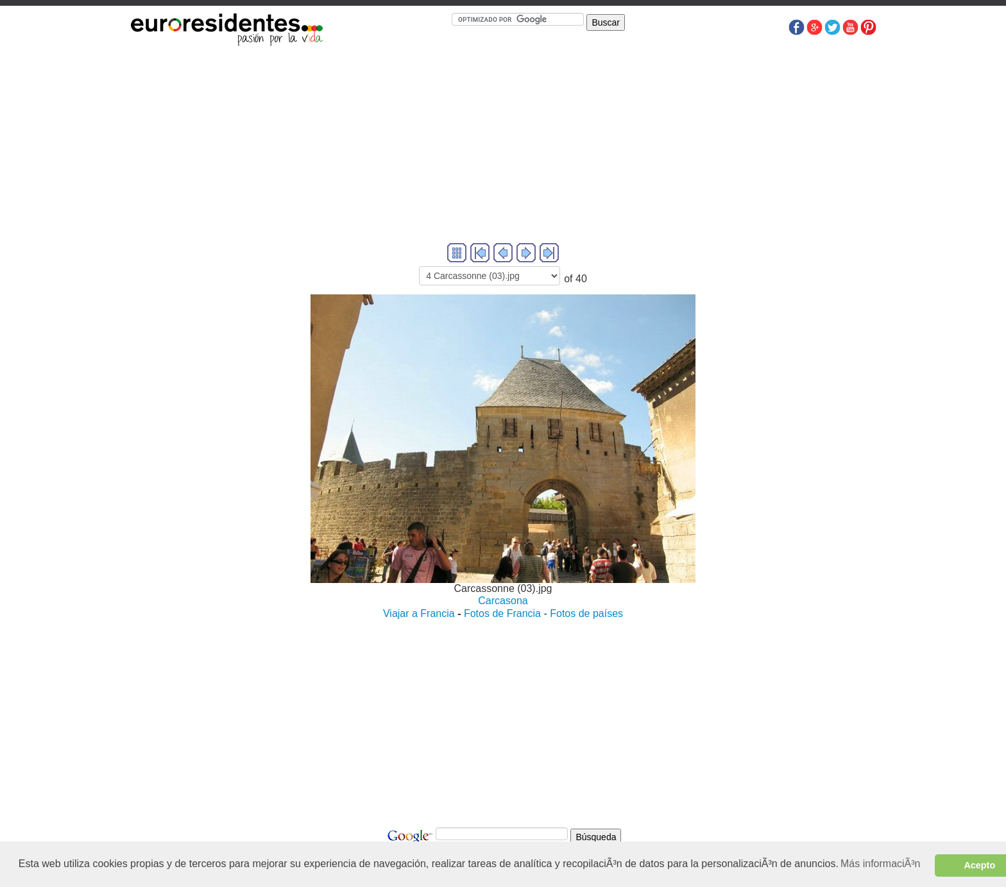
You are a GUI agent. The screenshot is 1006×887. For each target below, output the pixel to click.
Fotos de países (586, 613)
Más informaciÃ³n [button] (880, 863)
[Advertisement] (503, 151)
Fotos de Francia (502, 613)
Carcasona (502, 600)
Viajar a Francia (419, 613)
